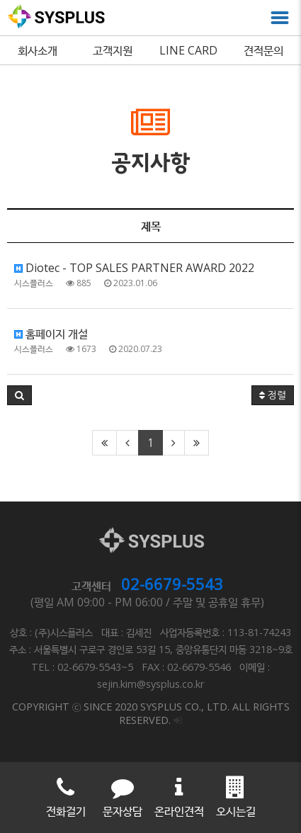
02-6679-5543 (172, 583)
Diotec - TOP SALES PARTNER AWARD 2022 (134, 268)
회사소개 (37, 50)
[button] (19, 395)
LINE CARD (188, 50)
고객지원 (112, 50)
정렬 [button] (272, 395)
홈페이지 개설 (51, 333)
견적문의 (263, 50)
